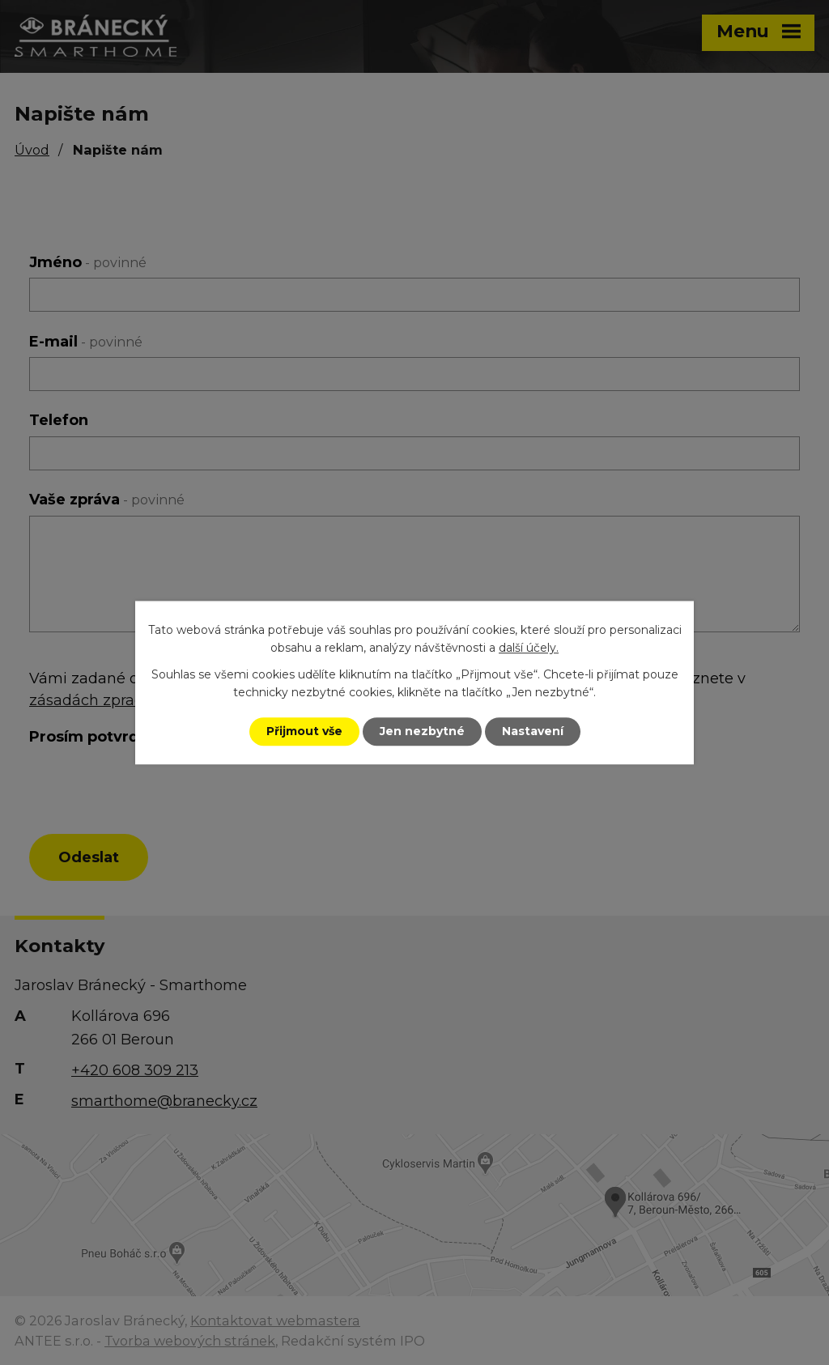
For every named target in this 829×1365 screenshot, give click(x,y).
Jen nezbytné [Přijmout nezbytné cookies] (422, 731)
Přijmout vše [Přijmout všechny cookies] (304, 731)
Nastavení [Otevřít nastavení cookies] (532, 731)
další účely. (529, 648)
